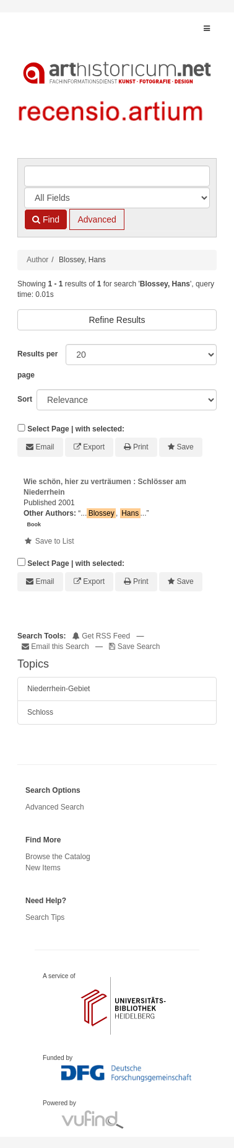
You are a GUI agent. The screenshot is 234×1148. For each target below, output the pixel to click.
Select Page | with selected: (75, 429)
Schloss (40, 712)
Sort (24, 399)
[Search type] (117, 197)
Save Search (134, 646)
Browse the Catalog (57, 856)
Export (94, 447)
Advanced (96, 219)
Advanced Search (54, 807)
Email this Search (56, 646)
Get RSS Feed (101, 636)
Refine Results (117, 320)
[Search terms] (117, 176)
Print (141, 447)
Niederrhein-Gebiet (58, 688)
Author (37, 259)
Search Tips (44, 917)
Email (45, 447)
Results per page (37, 364)
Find (45, 219)
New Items (43, 867)
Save (184, 447)
